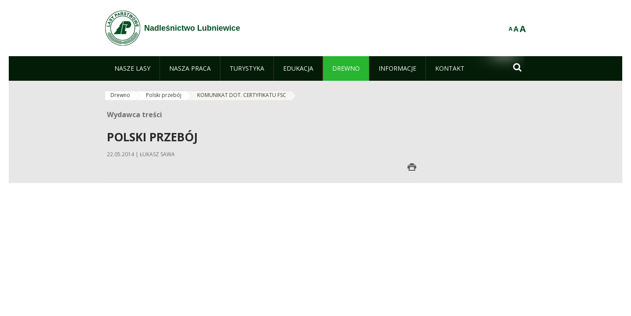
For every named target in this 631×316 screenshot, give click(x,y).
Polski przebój (163, 95)
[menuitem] (132, 68)
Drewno (120, 95)
